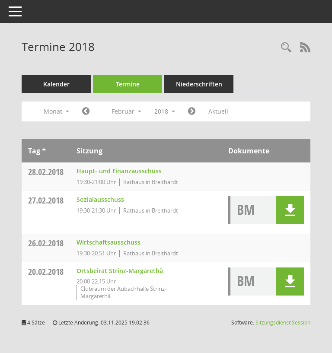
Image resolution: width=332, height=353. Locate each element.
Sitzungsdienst (282, 322)
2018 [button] (164, 111)
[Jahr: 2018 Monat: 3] (192, 111)
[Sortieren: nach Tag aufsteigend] (44, 151)
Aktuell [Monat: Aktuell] (218, 111)
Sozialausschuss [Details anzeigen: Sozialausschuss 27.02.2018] (100, 199)
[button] (290, 210)
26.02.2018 (46, 243)
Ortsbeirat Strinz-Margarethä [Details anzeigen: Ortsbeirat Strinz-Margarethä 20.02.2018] (120, 271)
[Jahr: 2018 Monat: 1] (86, 111)
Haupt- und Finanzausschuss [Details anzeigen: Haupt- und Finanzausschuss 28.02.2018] (119, 171)
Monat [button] (56, 111)
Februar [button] (126, 111)
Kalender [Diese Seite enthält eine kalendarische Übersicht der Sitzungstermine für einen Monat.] (56, 84)
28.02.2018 (46, 172)
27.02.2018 (46, 200)
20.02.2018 (46, 271)
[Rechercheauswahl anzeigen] (286, 48)
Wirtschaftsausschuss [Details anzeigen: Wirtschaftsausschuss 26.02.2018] (108, 242)
